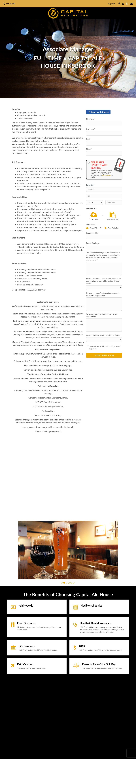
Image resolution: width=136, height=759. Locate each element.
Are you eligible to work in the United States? (103, 335)
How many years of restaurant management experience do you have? (102, 294)
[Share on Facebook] (119, 4)
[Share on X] (127, 4)
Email (88, 139)
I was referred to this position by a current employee (103, 347)
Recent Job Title (92, 233)
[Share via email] (131, 4)
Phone (89, 149)
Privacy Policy (106, 175)
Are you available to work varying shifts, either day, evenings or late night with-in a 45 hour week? (103, 280)
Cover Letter (90, 224)
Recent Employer (92, 243)
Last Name (90, 129)
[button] (62, 583)
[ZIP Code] (113, 202)
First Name (90, 119)
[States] (94, 202)
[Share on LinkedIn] (123, 4)
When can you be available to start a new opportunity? (101, 315)
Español (111, 4)
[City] (104, 196)
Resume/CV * (91, 208)
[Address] (104, 189)
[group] (68, 550)
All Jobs (9, 4)
